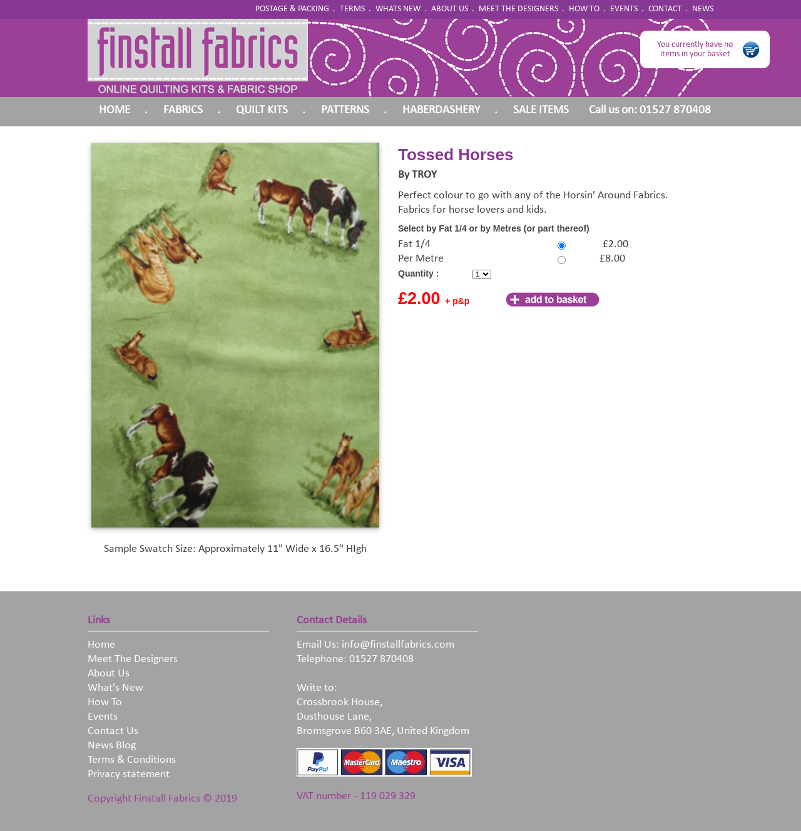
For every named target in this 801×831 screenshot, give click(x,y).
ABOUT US (449, 9)
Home (101, 645)
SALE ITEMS (541, 110)
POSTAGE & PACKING (292, 9)
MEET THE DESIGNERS (518, 9)
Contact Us (113, 731)
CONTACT (664, 9)
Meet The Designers (133, 659)
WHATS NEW (398, 9)
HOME (114, 110)
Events (103, 717)
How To (105, 702)
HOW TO (584, 9)
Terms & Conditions (132, 760)
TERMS (352, 9)
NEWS (702, 9)
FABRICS (183, 110)
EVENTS (624, 9)
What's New (115, 688)
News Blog (112, 746)
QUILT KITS (262, 110)
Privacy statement (129, 774)
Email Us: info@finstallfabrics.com (375, 645)
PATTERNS (345, 110)
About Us (109, 674)
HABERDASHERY (441, 110)
